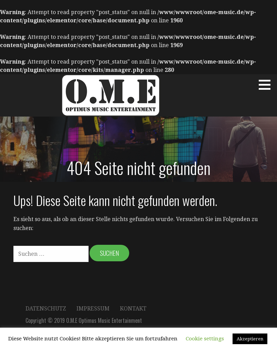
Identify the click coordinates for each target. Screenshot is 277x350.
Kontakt (133, 308)
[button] (267, 85)
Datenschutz (45, 308)
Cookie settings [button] (205, 339)
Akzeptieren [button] (250, 338)
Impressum (93, 308)
